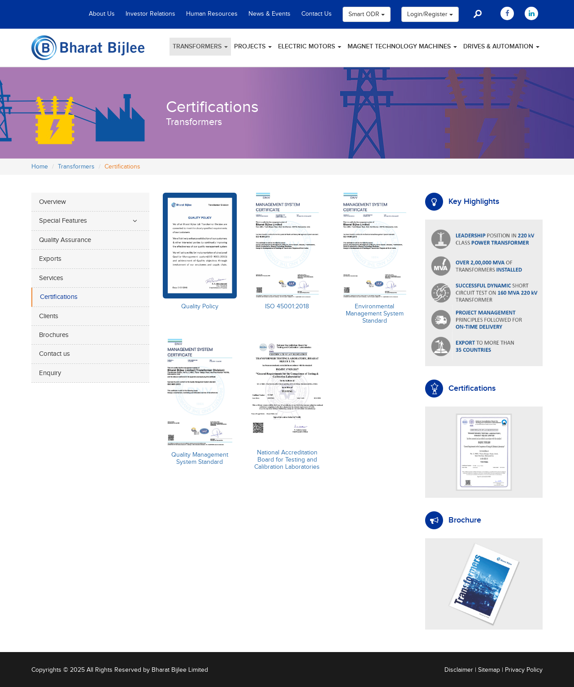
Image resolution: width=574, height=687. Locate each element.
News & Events (269, 13)
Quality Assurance (65, 240)
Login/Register (430, 14)
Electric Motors (309, 46)
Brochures (54, 335)
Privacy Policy (524, 670)
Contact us (54, 354)
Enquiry (50, 373)
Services (51, 278)
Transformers (200, 46)
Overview (52, 202)
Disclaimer (458, 670)
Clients (48, 316)
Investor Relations (150, 13)
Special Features (63, 221)
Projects (253, 46)
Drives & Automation (501, 46)
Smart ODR (366, 14)
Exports (50, 259)
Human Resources (212, 13)
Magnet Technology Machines (402, 46)
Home (39, 166)
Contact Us (316, 13)
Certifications (59, 297)
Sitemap (489, 670)
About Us (102, 13)
